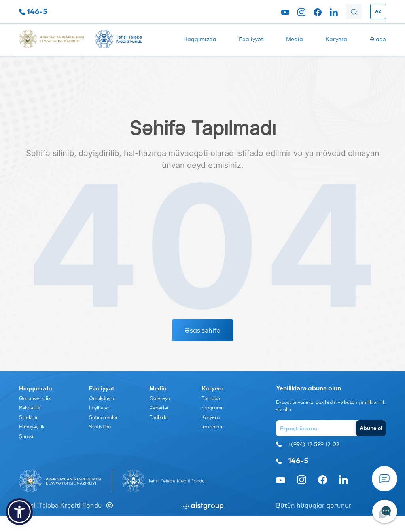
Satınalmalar (103, 417)
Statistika (100, 427)
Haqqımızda (199, 39)
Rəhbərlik (29, 408)
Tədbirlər (160, 417)
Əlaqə (378, 39)
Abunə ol (371, 428)
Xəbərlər (159, 408)
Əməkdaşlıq (102, 398)
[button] (19, 511)
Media (294, 39)
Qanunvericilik (35, 398)
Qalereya (160, 398)
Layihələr (99, 408)
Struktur (28, 417)
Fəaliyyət (251, 39)
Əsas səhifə (202, 330)
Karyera (336, 39)
